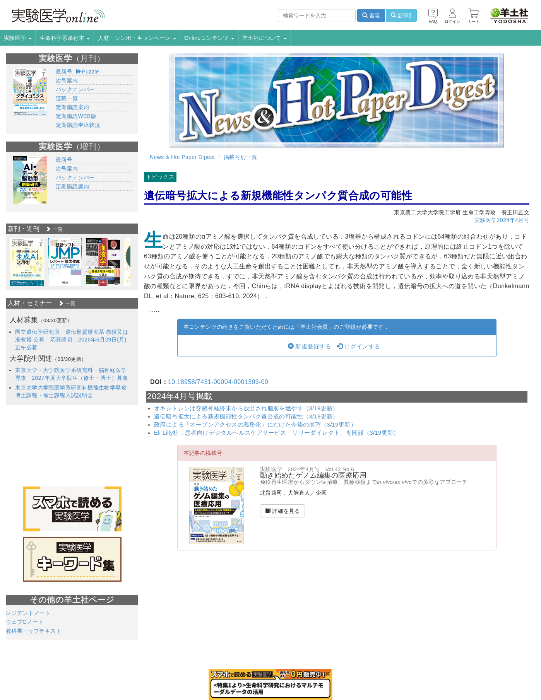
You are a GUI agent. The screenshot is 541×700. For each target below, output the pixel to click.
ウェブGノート (25, 622)
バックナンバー (75, 89)
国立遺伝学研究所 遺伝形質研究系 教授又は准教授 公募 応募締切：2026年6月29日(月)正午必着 (71, 339)
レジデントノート (28, 613)
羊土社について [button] (264, 38)
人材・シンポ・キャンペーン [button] (137, 38)
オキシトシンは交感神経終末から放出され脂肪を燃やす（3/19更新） (246, 408)
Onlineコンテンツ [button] (209, 38)
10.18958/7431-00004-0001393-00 (218, 382)
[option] (27, 262)
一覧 (54, 229)
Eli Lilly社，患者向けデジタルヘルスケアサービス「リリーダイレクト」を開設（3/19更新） (276, 433)
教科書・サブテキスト (34, 631)
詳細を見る (282, 511)
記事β (401, 15)
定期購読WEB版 (76, 116)
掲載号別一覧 (240, 157)
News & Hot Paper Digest (182, 157)
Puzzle (87, 71)
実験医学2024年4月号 (501, 220)
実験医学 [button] (18, 38)
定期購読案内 (72, 107)
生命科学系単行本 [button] (65, 38)
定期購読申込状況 (78, 125)
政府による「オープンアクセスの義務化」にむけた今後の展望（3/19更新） (255, 425)
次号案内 (67, 80)
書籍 (371, 15)
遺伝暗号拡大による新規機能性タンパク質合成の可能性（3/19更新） (246, 416)
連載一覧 (67, 98)
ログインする (358, 346)
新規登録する (309, 346)
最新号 (64, 71)
